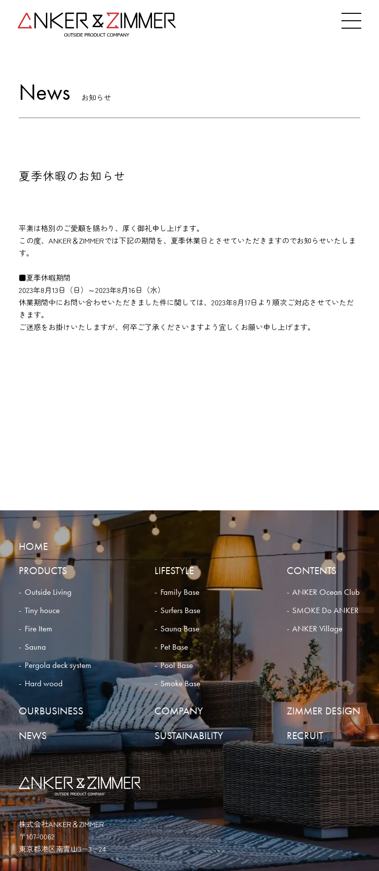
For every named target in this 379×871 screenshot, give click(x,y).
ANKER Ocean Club (326, 592)
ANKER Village (317, 628)
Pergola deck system (58, 665)
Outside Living (48, 592)
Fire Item (38, 628)
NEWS (33, 735)
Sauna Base (179, 628)
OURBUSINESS (51, 710)
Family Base (179, 592)
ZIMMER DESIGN (323, 710)
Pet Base (174, 647)
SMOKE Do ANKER (325, 610)
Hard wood (44, 683)
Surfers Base (180, 610)
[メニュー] (351, 20)
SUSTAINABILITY (188, 735)
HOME (33, 546)
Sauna (35, 647)
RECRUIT (305, 735)
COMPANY (178, 710)
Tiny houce (42, 610)
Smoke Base (180, 683)
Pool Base (176, 665)
